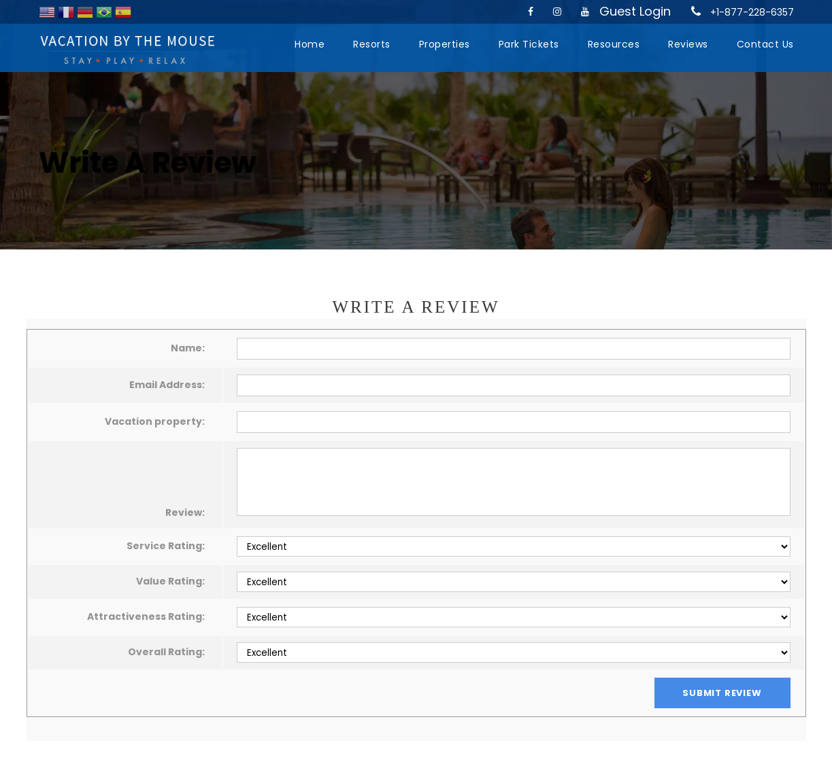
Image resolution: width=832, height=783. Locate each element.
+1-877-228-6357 (752, 12)
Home (310, 44)
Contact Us (765, 44)
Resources (614, 44)
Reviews (688, 44)
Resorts (371, 44)
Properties (444, 44)
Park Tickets (529, 44)
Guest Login (635, 11)
